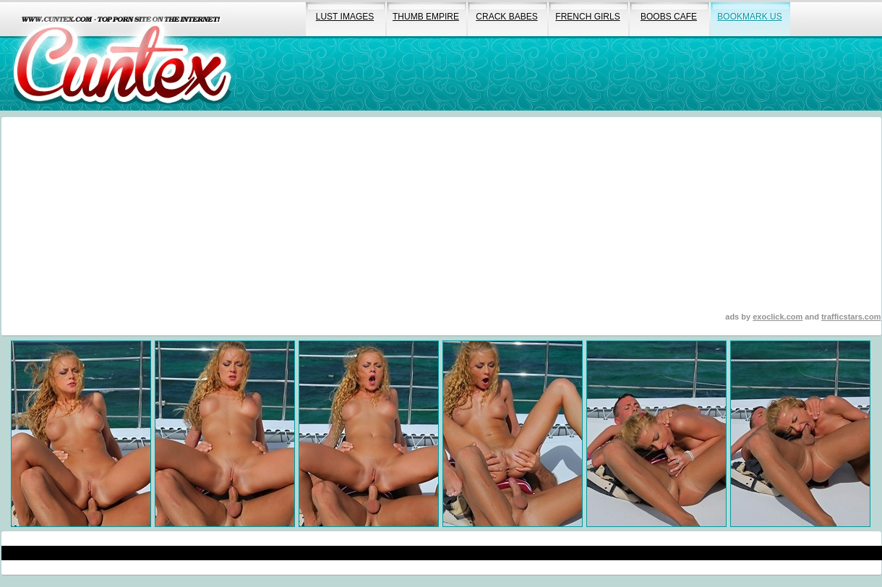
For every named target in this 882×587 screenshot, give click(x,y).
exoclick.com (777, 316)
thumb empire (426, 17)
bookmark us (749, 17)
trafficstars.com (851, 316)
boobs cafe (669, 17)
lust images (345, 17)
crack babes (506, 17)
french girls (587, 17)
